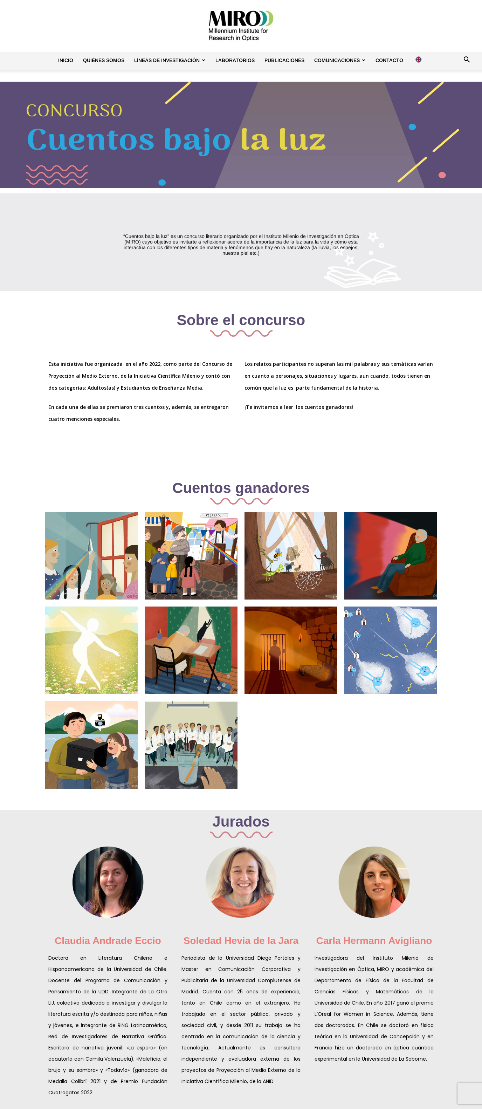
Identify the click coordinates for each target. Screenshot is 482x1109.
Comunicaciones (339, 60)
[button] (466, 60)
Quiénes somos (103, 60)
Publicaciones (284, 60)
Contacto (389, 60)
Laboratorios (235, 60)
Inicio (65, 60)
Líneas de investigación (169, 60)
